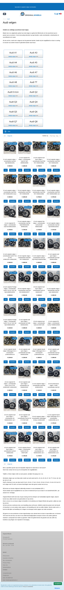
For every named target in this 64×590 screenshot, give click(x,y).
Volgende (9, 136)
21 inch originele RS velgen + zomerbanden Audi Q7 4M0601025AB (53, 323)
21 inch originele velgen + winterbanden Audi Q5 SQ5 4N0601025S (53, 290)
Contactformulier (7, 573)
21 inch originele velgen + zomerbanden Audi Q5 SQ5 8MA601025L (9, 161)
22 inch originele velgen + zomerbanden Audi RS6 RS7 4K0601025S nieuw (9, 192)
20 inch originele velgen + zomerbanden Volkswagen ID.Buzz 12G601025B (39, 418)
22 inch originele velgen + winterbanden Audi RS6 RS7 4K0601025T (24, 257)
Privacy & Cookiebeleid (28, 586)
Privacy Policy (6, 562)
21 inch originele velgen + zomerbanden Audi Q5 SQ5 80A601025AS (53, 224)
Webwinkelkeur (7, 567)
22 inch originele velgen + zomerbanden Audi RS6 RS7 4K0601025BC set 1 (53, 192)
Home (4, 19)
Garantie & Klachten (8, 558)
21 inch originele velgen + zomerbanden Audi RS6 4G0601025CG (39, 385)
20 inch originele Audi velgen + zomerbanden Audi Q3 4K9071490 (39, 323)
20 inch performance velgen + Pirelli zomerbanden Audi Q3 (53, 385)
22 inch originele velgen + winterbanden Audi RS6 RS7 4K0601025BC (39, 192)
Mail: (10, 580)
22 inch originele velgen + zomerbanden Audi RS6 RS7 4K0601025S (53, 161)
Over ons (5, 565)
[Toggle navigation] (4, 14)
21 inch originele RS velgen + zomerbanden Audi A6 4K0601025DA (10, 224)
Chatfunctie (6, 575)
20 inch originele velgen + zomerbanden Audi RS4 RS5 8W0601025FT (24, 290)
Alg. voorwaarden (7, 560)
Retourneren (6, 555)
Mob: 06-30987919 (8, 577)
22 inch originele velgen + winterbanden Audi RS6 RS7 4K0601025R (24, 192)
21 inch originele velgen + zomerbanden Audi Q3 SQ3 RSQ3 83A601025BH (39, 257)
